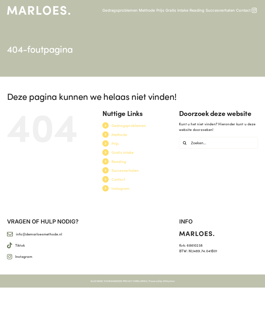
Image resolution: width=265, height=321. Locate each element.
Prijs (115, 143)
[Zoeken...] (218, 143)
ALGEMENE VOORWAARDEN (106, 281)
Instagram (120, 188)
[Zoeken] (185, 143)
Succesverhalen (125, 170)
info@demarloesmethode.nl (39, 233)
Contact (118, 179)
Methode (119, 134)
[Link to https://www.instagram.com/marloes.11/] (9, 257)
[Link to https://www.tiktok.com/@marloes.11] (9, 245)
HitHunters (169, 281)
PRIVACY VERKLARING (135, 281)
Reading (118, 161)
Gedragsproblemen (128, 125)
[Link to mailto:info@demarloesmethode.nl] (10, 234)
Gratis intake (122, 152)
